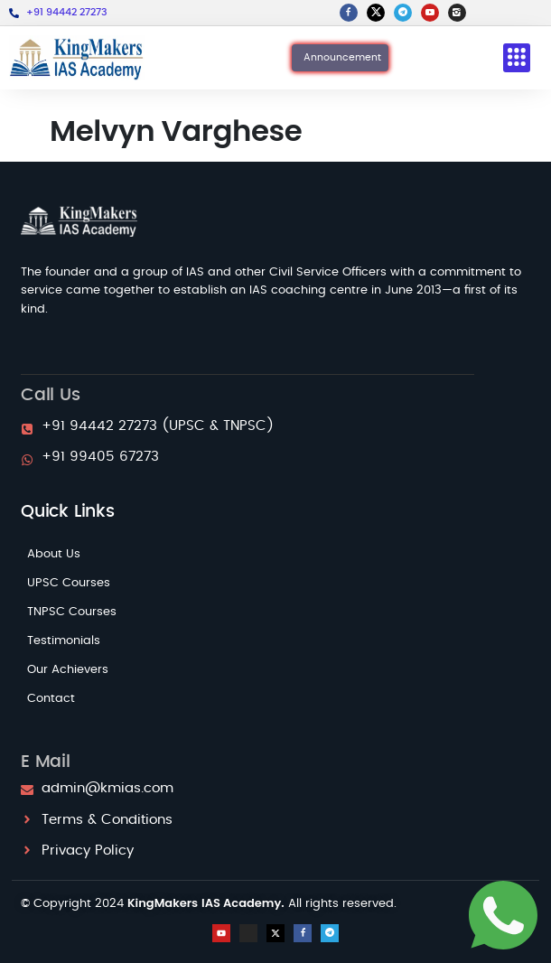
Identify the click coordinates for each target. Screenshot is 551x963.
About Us (53, 554)
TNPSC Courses (72, 612)
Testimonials (63, 641)
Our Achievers (67, 670)
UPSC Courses (68, 583)
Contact (51, 699)
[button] (516, 58)
